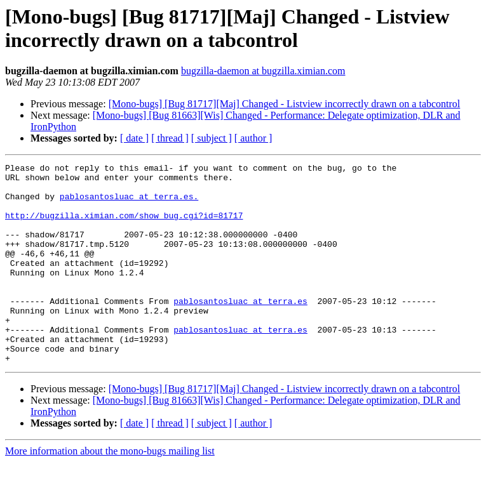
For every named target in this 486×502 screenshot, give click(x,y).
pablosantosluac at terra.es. (129, 203)
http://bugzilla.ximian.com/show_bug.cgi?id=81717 (124, 226)
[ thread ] (170, 138)
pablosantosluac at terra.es (240, 329)
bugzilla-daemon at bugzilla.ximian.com (263, 70)
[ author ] (253, 138)
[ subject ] (211, 138)
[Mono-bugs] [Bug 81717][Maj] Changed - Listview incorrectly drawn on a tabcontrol (285, 103)
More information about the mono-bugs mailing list (110, 490)
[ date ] (134, 138)
